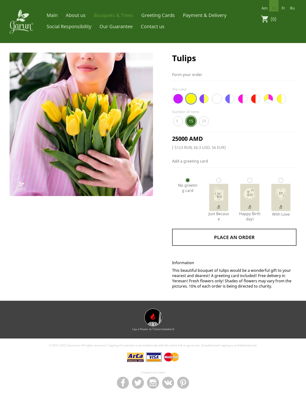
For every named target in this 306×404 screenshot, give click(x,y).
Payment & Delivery (204, 15)
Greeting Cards (158, 15)
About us (76, 15)
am (265, 8)
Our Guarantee (116, 26)
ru (292, 8)
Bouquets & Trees (113, 15)
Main (52, 15)
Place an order (234, 237)
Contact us (152, 26)
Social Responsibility (69, 26)
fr (283, 8)
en (274, 8)
